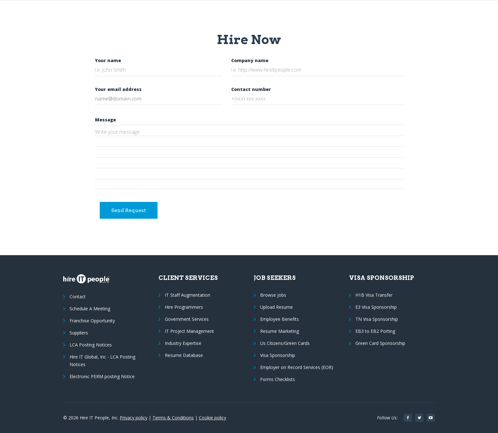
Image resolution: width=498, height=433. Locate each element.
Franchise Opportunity (92, 321)
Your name (108, 60)
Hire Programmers (184, 307)
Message (105, 120)
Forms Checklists (277, 379)
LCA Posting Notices (91, 345)
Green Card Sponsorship (380, 343)
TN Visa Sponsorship (376, 319)
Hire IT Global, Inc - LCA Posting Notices (102, 360)
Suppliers (79, 333)
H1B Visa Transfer (374, 295)
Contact (78, 297)
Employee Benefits (279, 319)
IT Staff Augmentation (187, 295)
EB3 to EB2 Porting (375, 331)
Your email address (118, 89)
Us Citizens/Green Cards (285, 343)
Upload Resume (276, 307)
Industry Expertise (183, 343)
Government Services (187, 319)
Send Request (128, 210)
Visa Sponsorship (277, 355)
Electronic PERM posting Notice (102, 376)
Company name (249, 60)
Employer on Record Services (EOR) (296, 367)
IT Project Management (189, 331)
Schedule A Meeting (90, 309)
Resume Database (184, 355)
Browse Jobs (273, 295)
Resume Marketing (279, 331)
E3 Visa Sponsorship (376, 307)
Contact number (251, 89)
